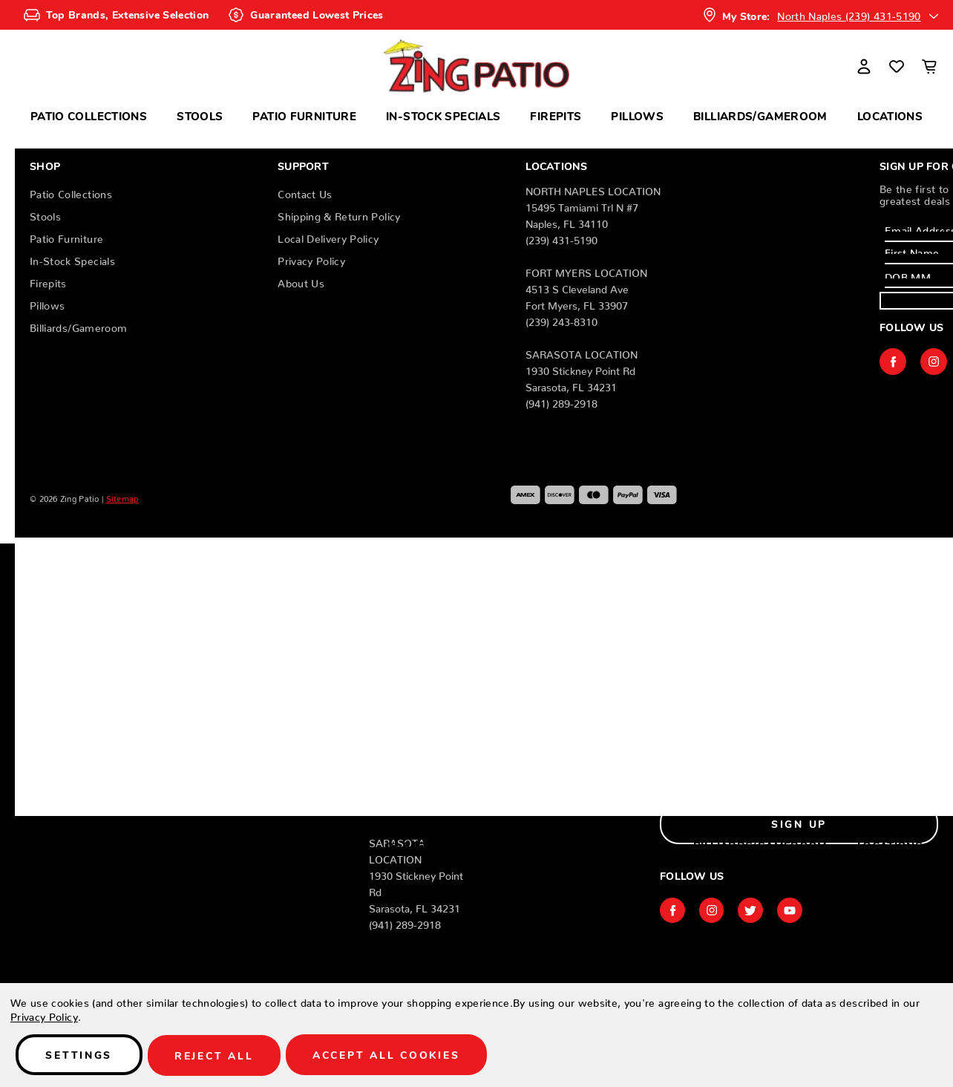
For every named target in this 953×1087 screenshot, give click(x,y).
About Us (301, 280)
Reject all (220, 1055)
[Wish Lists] (896, 66)
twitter (755, 910)
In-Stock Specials (443, 115)
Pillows (637, 115)
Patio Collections (88, 115)
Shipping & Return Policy (339, 214)
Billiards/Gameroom (760, 115)
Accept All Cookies (397, 1055)
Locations (890, 115)
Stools (200, 115)
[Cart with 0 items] (929, 66)
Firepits (555, 115)
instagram (934, 362)
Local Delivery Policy (328, 236)
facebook (893, 362)
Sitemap (122, 497)
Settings (81, 1055)
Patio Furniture (304, 115)
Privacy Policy (311, 258)
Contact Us (305, 191)
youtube (796, 910)
